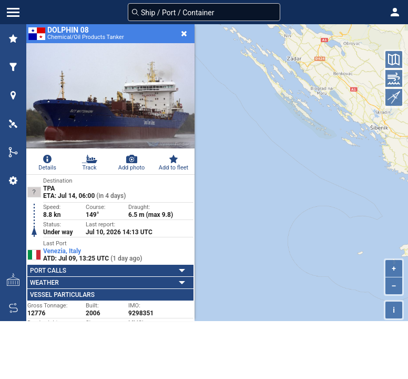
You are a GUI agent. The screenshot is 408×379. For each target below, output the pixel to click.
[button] (395, 12)
